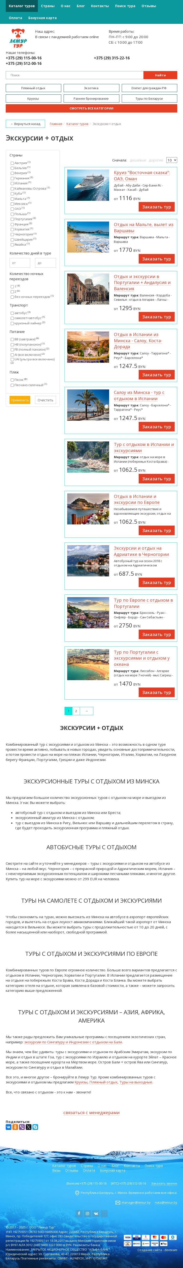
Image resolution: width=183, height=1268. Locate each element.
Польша (20, 214)
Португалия (23, 219)
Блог (81, 6)
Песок (19, 380)
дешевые (138, 160)
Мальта (20, 199)
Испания (21, 183)
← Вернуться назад (25, 124)
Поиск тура (125, 6)
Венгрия (20, 173)
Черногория (23, 234)
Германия (22, 178)
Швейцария (23, 239)
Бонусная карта (42, 18)
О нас (66, 6)
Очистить (45, 400)
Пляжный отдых (33, 88)
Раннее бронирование (91, 98)
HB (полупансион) (28, 344)
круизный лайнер (28, 323)
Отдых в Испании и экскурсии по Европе (137, 499)
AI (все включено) (28, 354)
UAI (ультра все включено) (33, 360)
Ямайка (20, 244)
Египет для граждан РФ (149, 88)
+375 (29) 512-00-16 (23, 63)
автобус (20, 313)
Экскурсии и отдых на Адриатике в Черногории (141, 551)
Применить (20, 400)
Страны (48, 6)
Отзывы (149, 6)
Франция (21, 224)
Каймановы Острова (30, 188)
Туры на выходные (135, 1082)
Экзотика (91, 88)
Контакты (100, 6)
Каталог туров (22, 6)
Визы (56, 1170)
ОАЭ (18, 209)
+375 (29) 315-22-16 (112, 58)
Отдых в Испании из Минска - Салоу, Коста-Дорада (138, 340)
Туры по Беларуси (149, 98)
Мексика (21, 204)
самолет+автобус (28, 318)
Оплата (15, 18)
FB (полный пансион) (30, 349)
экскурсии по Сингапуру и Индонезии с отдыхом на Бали (73, 1042)
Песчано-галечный (29, 385)
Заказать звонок (164, 1183)
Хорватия (22, 229)
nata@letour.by (166, 1202)
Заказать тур (156, 207)
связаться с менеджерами (91, 1112)
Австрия (20, 163)
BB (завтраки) (25, 339)
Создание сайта (149, 1250)
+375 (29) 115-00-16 (23, 58)
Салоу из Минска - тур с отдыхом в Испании (139, 395)
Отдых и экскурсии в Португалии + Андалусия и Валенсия (142, 282)
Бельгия (20, 168)
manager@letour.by (136, 1202)
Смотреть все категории (91, 108)
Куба (18, 193)
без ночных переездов (32, 297)
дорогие (156, 160)
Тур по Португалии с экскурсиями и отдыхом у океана (142, 658)
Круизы (33, 98)
